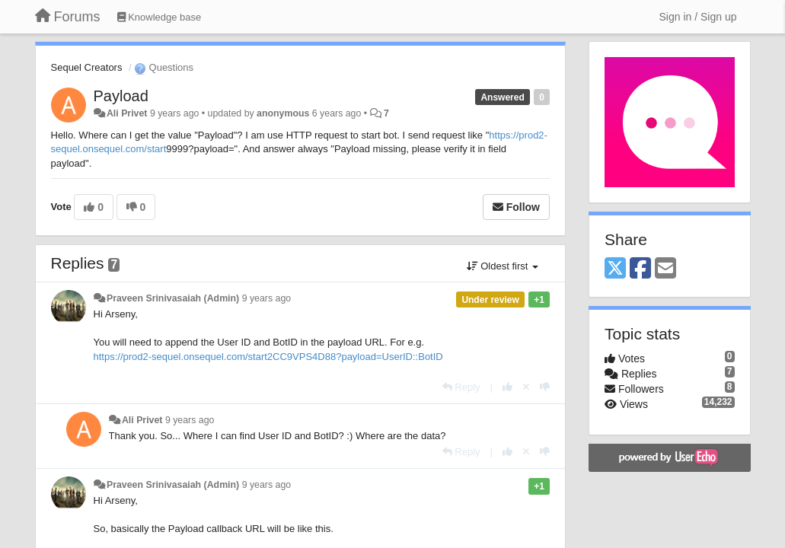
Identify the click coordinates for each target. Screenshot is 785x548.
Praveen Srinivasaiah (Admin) (173, 298)
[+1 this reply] (507, 387)
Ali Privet (127, 113)
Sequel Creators (87, 67)
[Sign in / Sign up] (698, 17)
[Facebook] (640, 269)
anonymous (283, 113)
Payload (121, 96)
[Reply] (461, 387)
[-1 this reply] (545, 387)
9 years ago (267, 298)
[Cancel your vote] (526, 387)
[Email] (665, 269)
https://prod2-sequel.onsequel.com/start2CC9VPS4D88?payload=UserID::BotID (268, 356)
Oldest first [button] (502, 266)
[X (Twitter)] (615, 269)
